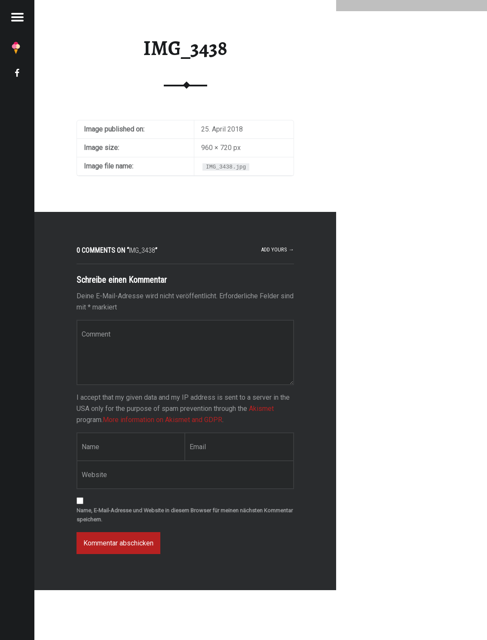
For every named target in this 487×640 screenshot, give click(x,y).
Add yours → (277, 249)
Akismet (261, 408)
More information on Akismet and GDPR (162, 420)
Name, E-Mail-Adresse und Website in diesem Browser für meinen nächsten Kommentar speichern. (185, 515)
